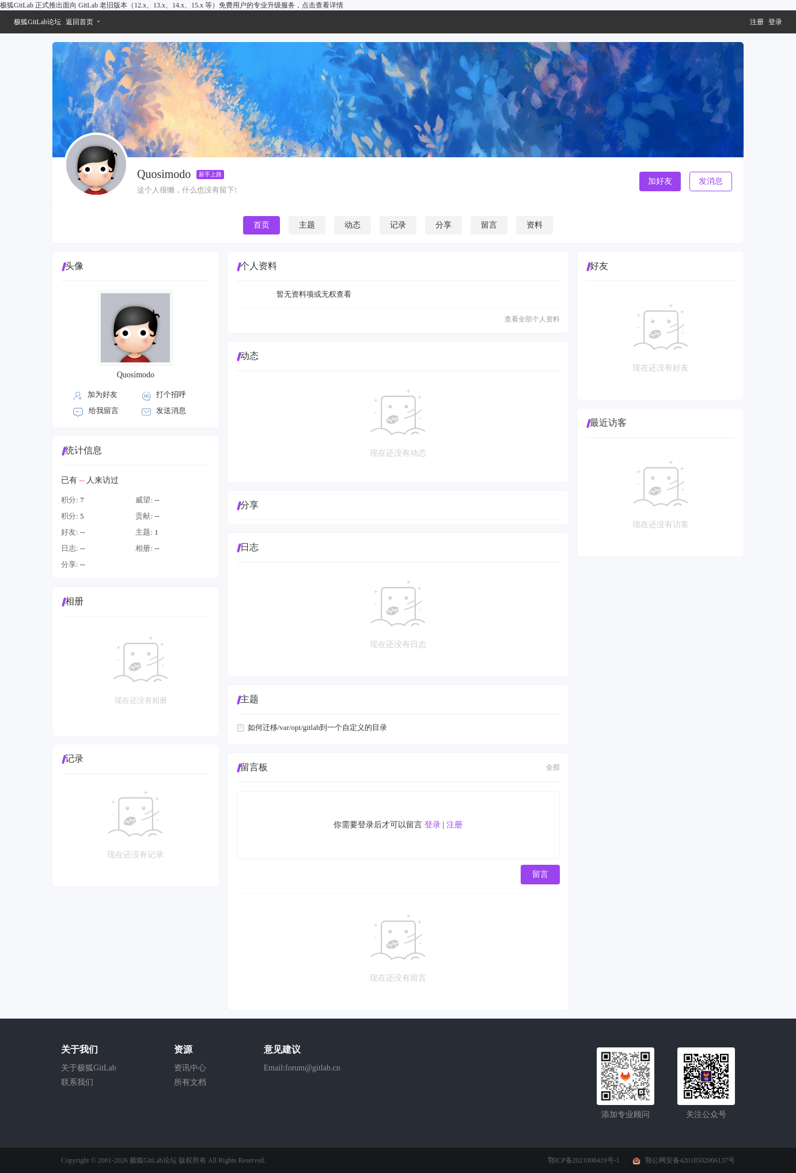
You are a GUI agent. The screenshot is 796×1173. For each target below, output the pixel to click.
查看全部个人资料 (532, 319)
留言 (489, 225)
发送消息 (171, 410)
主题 (307, 225)
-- (157, 499)
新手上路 (210, 174)
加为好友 (102, 394)
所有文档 (190, 1082)
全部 (553, 767)
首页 (261, 225)
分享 (443, 225)
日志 (249, 547)
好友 (599, 266)
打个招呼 (171, 394)
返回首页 (79, 22)
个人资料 (258, 266)
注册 (757, 22)
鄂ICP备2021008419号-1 (584, 1160)
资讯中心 (190, 1068)
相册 (74, 601)
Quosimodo (135, 374)
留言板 (254, 767)
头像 (74, 266)
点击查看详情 (322, 5)
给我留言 (104, 410)
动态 (352, 225)
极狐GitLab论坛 (37, 22)
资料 (534, 225)
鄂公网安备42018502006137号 (690, 1160)
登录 (775, 22)
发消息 (711, 181)
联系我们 (77, 1082)
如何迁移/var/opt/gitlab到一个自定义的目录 (318, 727)
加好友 (660, 181)
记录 (398, 225)
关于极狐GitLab (88, 1068)
